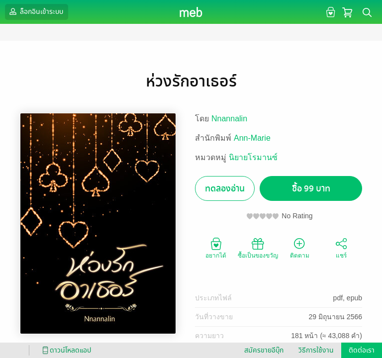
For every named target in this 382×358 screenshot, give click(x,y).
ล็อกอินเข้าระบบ (35, 11)
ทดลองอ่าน (225, 188)
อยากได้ (215, 247)
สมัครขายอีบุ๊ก (264, 350)
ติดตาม (299, 247)
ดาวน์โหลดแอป (65, 350)
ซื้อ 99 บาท (311, 188)
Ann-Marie (252, 138)
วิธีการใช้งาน (316, 350)
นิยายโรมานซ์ (253, 157)
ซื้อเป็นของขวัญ (258, 247)
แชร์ (341, 247)
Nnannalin (229, 118)
